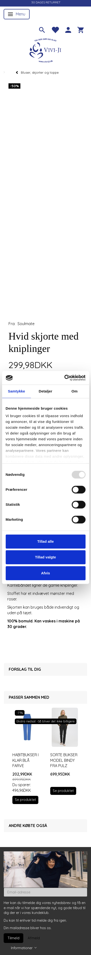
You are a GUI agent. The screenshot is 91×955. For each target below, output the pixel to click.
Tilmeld (13, 938)
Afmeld (34, 938)
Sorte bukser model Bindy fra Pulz (63, 760)
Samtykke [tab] (16, 391)
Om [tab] (75, 391)
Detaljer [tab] (45, 391)
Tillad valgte (45, 557)
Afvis (45, 573)
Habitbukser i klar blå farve (25, 760)
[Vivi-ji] (46, 49)
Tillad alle (45, 541)
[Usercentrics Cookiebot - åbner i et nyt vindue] (64, 378)
